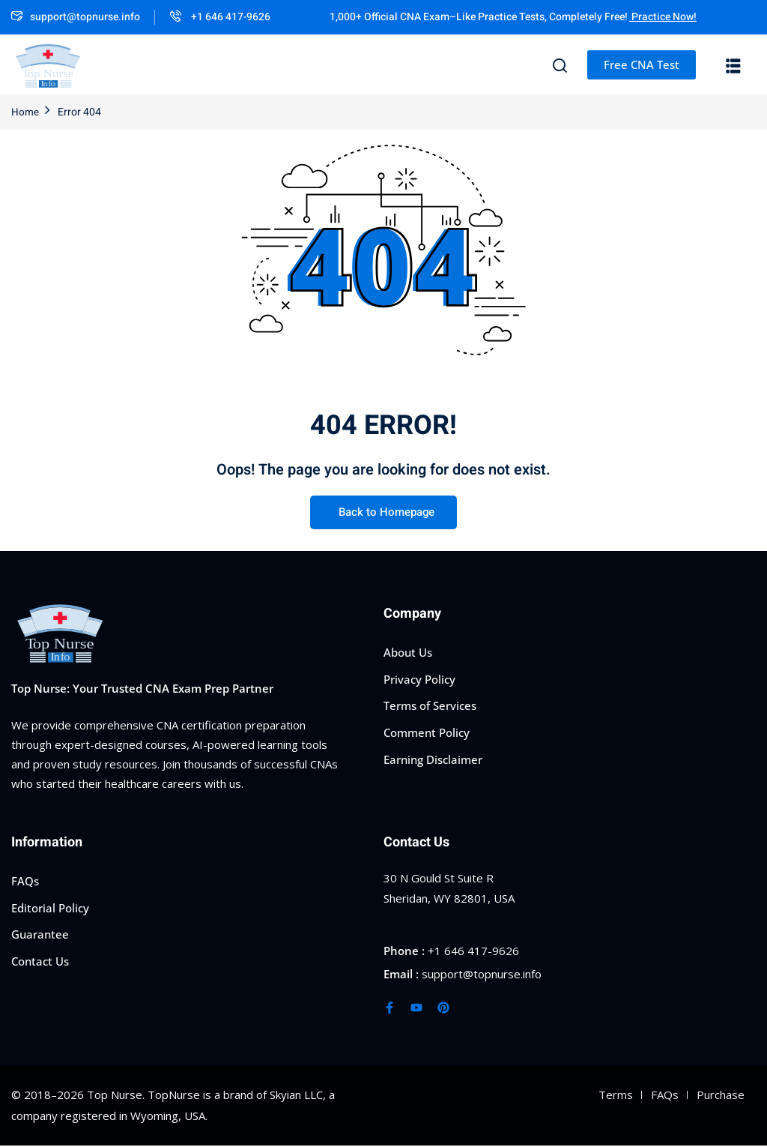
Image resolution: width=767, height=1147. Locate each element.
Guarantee (40, 934)
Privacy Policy (419, 678)
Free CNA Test (641, 64)
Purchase (721, 1095)
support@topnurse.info (75, 17)
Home (25, 112)
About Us (408, 652)
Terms (615, 1095)
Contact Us (40, 961)
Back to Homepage (383, 513)
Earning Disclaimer (433, 758)
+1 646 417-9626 (220, 17)
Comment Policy (427, 732)
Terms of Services (430, 705)
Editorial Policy (50, 907)
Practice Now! (663, 17)
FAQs (25, 880)
